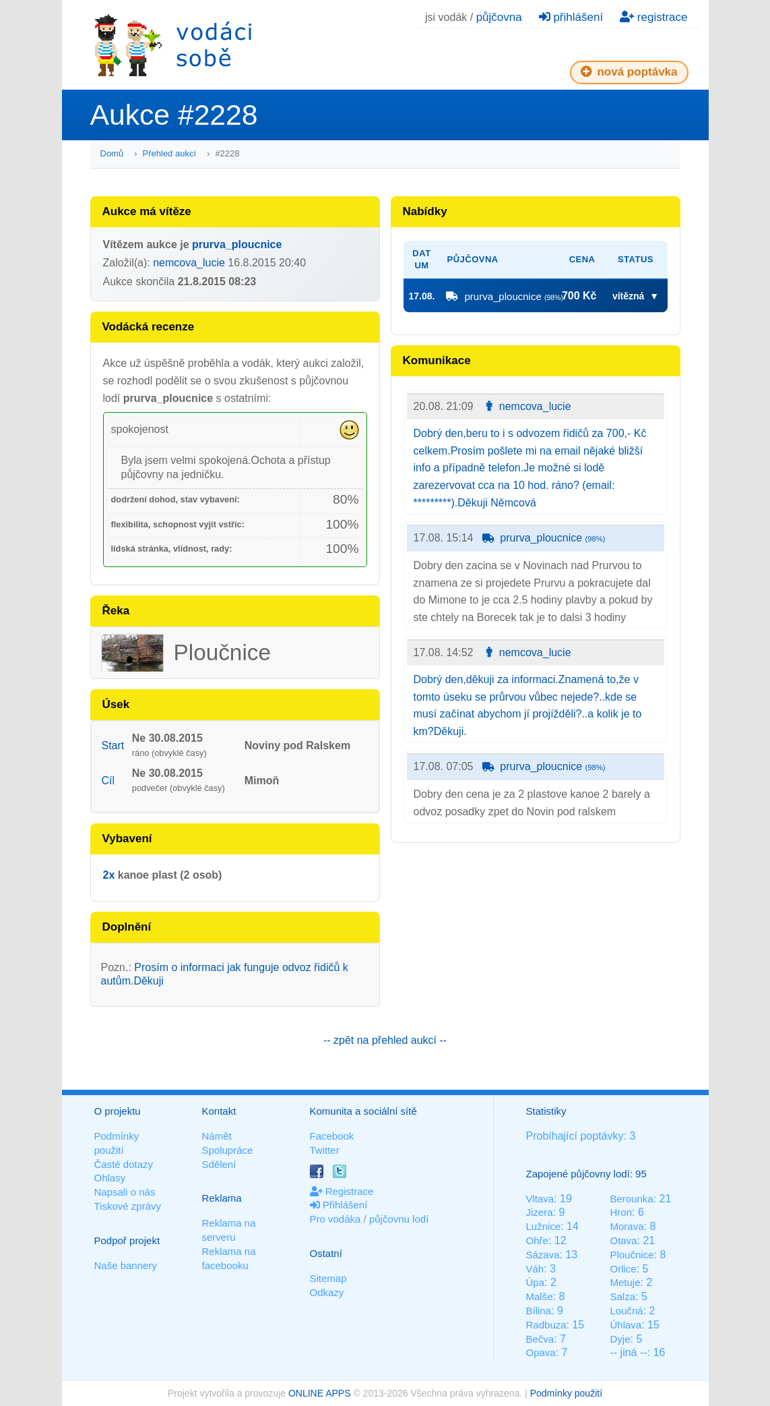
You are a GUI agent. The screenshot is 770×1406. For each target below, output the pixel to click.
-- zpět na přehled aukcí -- (385, 1040)
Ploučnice (631, 1254)
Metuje (625, 1282)
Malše (539, 1296)
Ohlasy (110, 1177)
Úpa (535, 1282)
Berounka (631, 1198)
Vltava (540, 1198)
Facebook (332, 1136)
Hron (621, 1212)
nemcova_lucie (189, 262)
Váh (535, 1269)
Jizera (539, 1212)
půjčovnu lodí (398, 1219)
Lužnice (543, 1226)
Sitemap (328, 1278)
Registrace (342, 1191)
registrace (653, 17)
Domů (112, 153)
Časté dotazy (124, 1164)
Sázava (543, 1254)
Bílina (539, 1310)
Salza (622, 1296)
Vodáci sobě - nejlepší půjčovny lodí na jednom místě (173, 45)
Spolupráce (227, 1150)
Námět (217, 1136)
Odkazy (327, 1292)
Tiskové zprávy (127, 1206)
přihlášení (571, 17)
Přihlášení (339, 1204)
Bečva (540, 1339)
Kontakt (219, 1111)
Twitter (325, 1150)
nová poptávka (629, 71)
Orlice (623, 1269)
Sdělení (219, 1164)
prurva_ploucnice (237, 244)
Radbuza (546, 1324)
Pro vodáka (335, 1219)
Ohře (537, 1240)
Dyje (620, 1339)
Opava (541, 1352)
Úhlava (625, 1324)
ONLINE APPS (319, 1393)
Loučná (626, 1310)
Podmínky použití (566, 1393)
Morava (626, 1226)
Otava (623, 1240)
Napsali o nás (125, 1192)
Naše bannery (125, 1265)
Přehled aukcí (170, 153)
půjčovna (499, 17)
